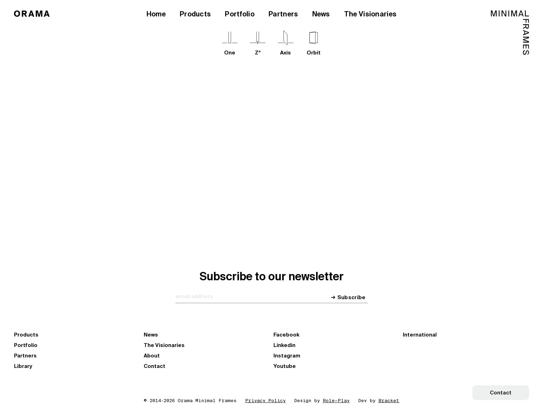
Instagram (286, 355)
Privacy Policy (265, 401)
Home (156, 14)
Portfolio (240, 14)
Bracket (388, 401)
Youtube (284, 366)
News (321, 14)
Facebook (286, 334)
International (420, 334)
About (152, 355)
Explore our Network (242, 172)
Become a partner (309, 172)
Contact (154, 366)
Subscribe (351, 298)
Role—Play (336, 401)
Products (195, 14)
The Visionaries (370, 14)
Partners (283, 14)
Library (23, 366)
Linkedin (284, 345)
